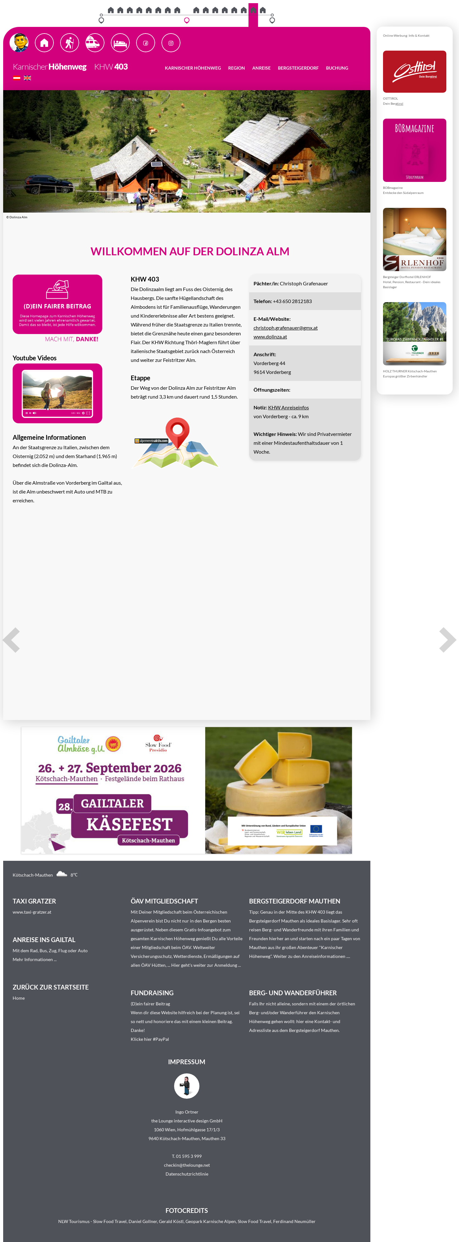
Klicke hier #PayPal (150, 1039)
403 (121, 66)
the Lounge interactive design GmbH (187, 1120)
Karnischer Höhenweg (193, 68)
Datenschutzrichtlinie (187, 1174)
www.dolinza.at (270, 336)
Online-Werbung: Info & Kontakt (406, 35)
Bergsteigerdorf (298, 68)
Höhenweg (67, 66)
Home (19, 998)
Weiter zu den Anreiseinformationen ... (311, 956)
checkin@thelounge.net (187, 1165)
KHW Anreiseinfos (288, 407)
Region (236, 68)
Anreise (261, 68)
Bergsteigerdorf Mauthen (274, 920)
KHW (100, 66)
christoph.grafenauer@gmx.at (286, 328)
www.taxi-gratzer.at (32, 912)
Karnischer (30, 66)
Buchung (337, 68)
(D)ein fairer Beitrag (150, 1003)
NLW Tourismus (74, 1221)
